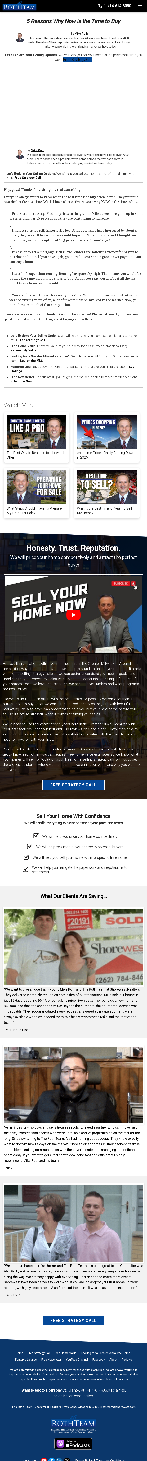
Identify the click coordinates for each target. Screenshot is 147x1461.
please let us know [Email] (116, 1379)
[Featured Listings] (26, 1359)
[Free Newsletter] (51, 1359)
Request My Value (23, 350)
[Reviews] (127, 1359)
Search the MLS (31, 360)
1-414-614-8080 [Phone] (115, 5)
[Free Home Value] (65, 1353)
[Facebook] (98, 1359)
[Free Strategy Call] (39, 1353)
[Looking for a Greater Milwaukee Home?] (106, 1353)
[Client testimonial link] (73, 946)
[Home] (18, 5)
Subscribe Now (21, 381)
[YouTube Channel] (77, 1359)
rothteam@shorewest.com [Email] (118, 1407)
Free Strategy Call (77, 59)
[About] (113, 1359)
